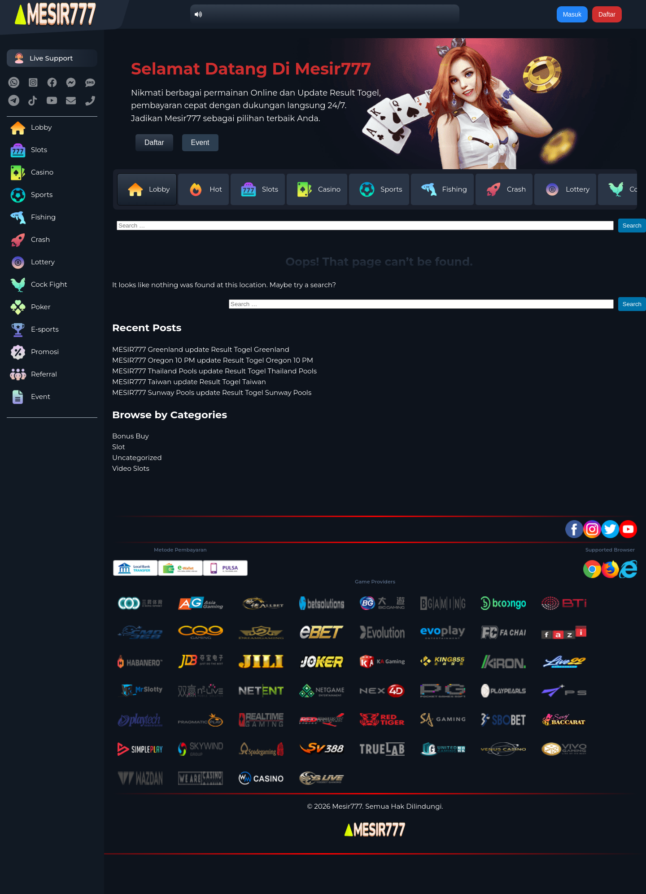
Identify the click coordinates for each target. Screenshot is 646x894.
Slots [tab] (257, 189)
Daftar (606, 14)
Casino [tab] (316, 189)
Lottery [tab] (565, 189)
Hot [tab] (203, 189)
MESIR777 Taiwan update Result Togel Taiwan (189, 381)
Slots (27, 149)
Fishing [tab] (442, 189)
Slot (118, 447)
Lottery (31, 262)
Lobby (29, 127)
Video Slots (130, 468)
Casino (30, 172)
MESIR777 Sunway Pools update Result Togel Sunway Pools (211, 392)
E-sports (33, 329)
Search (632, 225)
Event (28, 396)
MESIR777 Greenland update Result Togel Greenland (200, 349)
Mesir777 (347, 806)
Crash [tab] (504, 189)
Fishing (31, 217)
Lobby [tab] (147, 189)
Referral (32, 374)
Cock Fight (37, 284)
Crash (28, 239)
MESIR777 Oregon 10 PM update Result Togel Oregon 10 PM (212, 360)
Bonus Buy (130, 436)
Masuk (572, 14)
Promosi (33, 351)
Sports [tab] (379, 189)
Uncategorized (137, 457)
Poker (29, 306)
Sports (29, 194)
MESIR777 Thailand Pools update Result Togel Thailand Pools (214, 371)
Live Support (42, 58)
